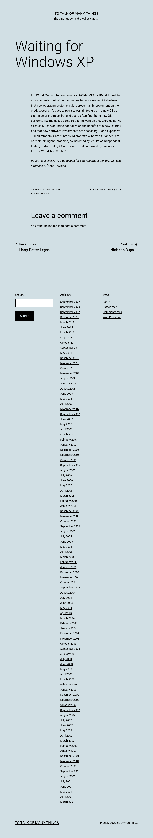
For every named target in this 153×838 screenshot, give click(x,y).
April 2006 (66, 490)
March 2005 (67, 556)
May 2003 (66, 669)
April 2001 (66, 796)
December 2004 (69, 572)
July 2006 (66, 475)
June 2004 (66, 602)
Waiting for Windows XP (61, 95)
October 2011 (68, 342)
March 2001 (67, 801)
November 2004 (69, 577)
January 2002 (68, 750)
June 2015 (66, 327)
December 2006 (69, 449)
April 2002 (66, 735)
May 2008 (66, 398)
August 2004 (67, 592)
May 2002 (66, 730)
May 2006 (66, 485)
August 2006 (67, 470)
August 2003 (67, 653)
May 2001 (66, 791)
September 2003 (70, 648)
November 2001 (69, 761)
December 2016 (69, 317)
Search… (20, 294)
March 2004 (67, 618)
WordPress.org (112, 317)
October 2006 (68, 460)
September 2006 (70, 465)
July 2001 (66, 781)
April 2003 (66, 674)
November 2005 (69, 516)
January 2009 (68, 383)
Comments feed (112, 312)
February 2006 (68, 500)
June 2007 (66, 419)
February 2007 (68, 439)
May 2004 (66, 608)
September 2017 (70, 312)
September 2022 (70, 301)
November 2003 (69, 638)
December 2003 (69, 633)
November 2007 (69, 409)
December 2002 (69, 694)
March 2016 (67, 322)
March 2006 (67, 495)
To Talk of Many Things (76, 13)
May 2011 (66, 352)
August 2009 (67, 378)
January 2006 (68, 505)
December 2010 (69, 358)
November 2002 (69, 699)
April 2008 (66, 403)
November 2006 (69, 454)
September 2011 (70, 347)
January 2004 (68, 628)
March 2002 (67, 740)
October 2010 (68, 368)
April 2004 (66, 613)
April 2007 (66, 429)
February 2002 (68, 745)
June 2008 (66, 393)
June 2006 (66, 480)
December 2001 (69, 755)
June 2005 (66, 541)
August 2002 (67, 715)
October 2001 (68, 766)
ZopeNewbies (57, 166)
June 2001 (66, 786)
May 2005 (66, 546)
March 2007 (67, 434)
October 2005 (68, 521)
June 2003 (66, 664)
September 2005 (70, 526)
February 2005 (68, 562)
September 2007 (70, 414)
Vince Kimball (41, 193)
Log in (106, 301)
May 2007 (66, 424)
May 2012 (66, 337)
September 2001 (70, 771)
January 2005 (68, 567)
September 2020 (70, 306)
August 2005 (67, 531)
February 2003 (68, 684)
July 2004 (66, 597)
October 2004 (68, 582)
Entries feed (110, 306)
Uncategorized (114, 189)
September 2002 (70, 710)
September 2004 (70, 587)
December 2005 (69, 511)
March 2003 (67, 679)
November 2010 (69, 363)
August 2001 (67, 776)
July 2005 (66, 536)
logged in (54, 226)
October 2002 (68, 705)
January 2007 (68, 444)
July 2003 (66, 659)
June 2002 (66, 725)
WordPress (130, 822)
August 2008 (67, 388)
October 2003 (68, 643)
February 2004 (68, 623)
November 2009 (69, 373)
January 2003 (68, 689)
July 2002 (66, 720)
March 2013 (67, 332)
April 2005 (66, 551)
